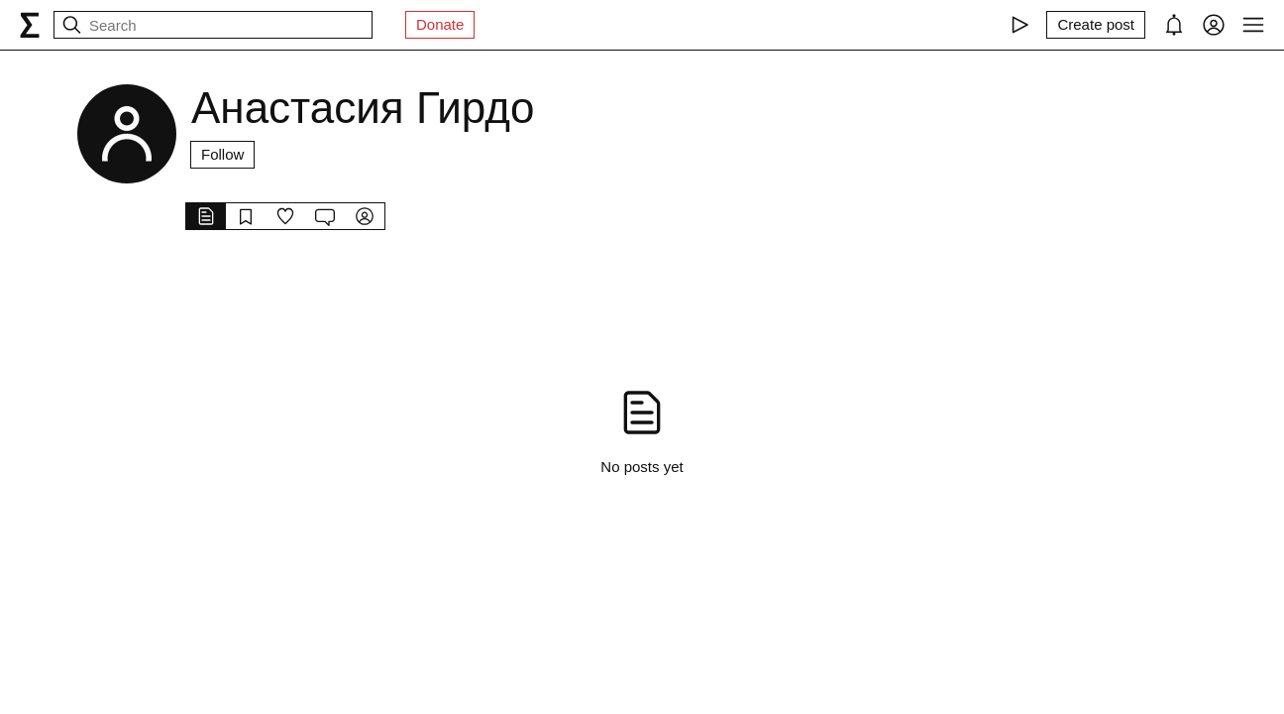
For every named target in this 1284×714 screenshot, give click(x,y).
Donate (440, 24)
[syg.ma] (30, 25)
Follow (222, 154)
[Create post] (1095, 25)
